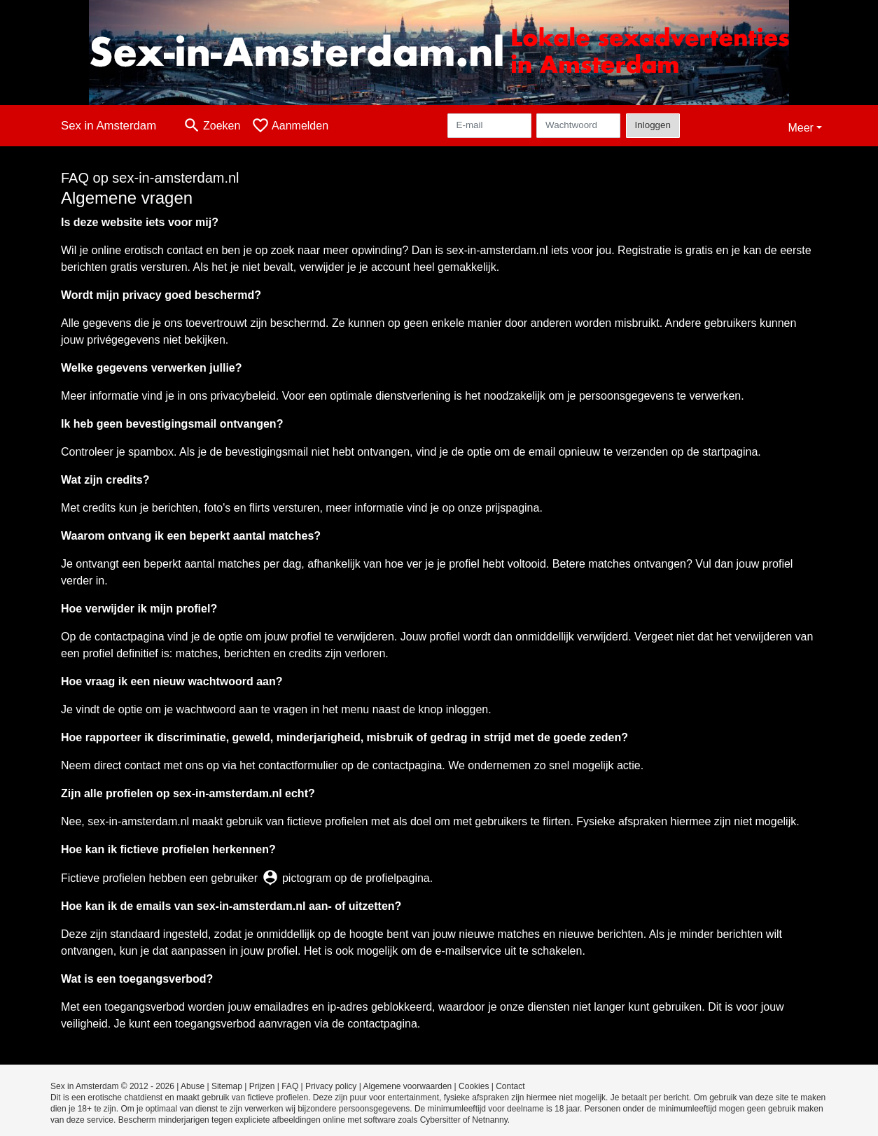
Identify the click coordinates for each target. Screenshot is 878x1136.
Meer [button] (800, 128)
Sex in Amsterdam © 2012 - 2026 (112, 1086)
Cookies (474, 1086)
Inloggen (653, 125)
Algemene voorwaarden (407, 1086)
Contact (510, 1086)
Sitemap (226, 1086)
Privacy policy (330, 1086)
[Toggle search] (211, 125)
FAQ (289, 1086)
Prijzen (262, 1086)
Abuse (192, 1086)
